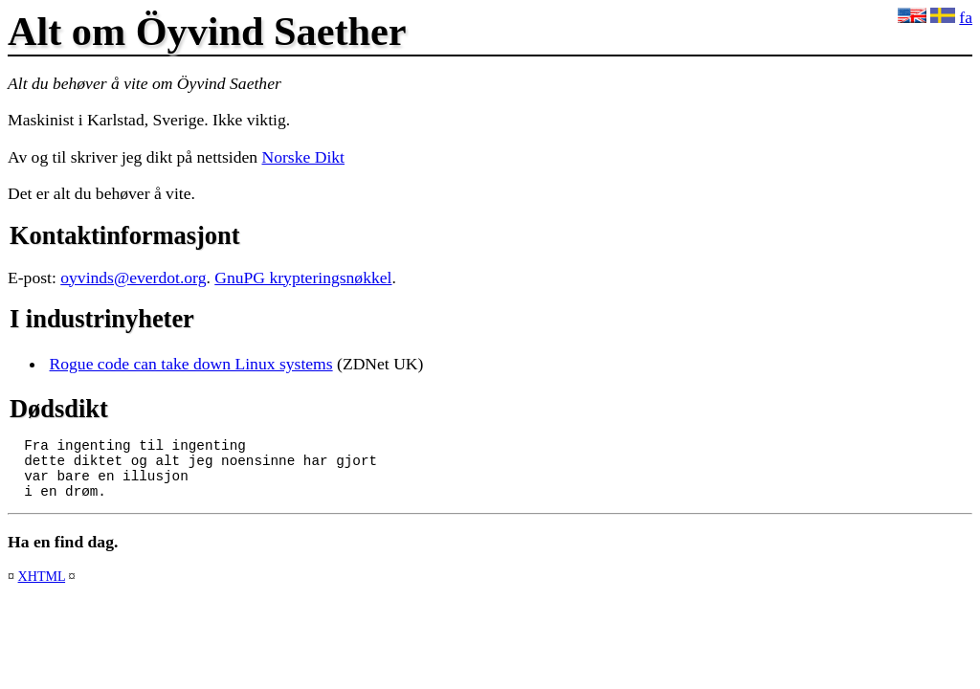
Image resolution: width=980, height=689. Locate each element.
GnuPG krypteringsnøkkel (302, 277)
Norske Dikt (303, 157)
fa (965, 17)
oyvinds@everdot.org (133, 277)
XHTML (42, 587)
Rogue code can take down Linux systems (191, 363)
